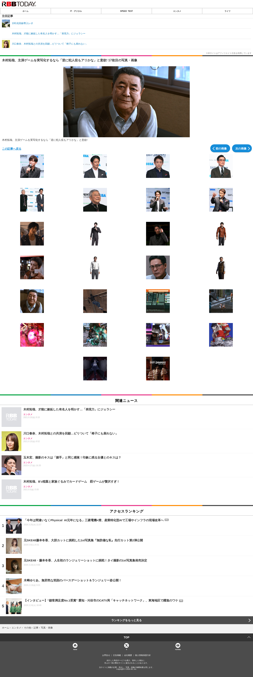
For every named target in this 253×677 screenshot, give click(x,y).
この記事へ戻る (11, 148)
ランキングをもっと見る (126, 620)
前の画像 (221, 148)
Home (75, 649)
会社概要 (128, 655)
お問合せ (106, 655)
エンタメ (177, 11)
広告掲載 (117, 655)
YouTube (178, 649)
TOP (126, 637)
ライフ (227, 11)
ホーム (25, 11)
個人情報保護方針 (143, 655)
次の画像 (240, 148)
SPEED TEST (126, 11)
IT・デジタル (76, 11)
